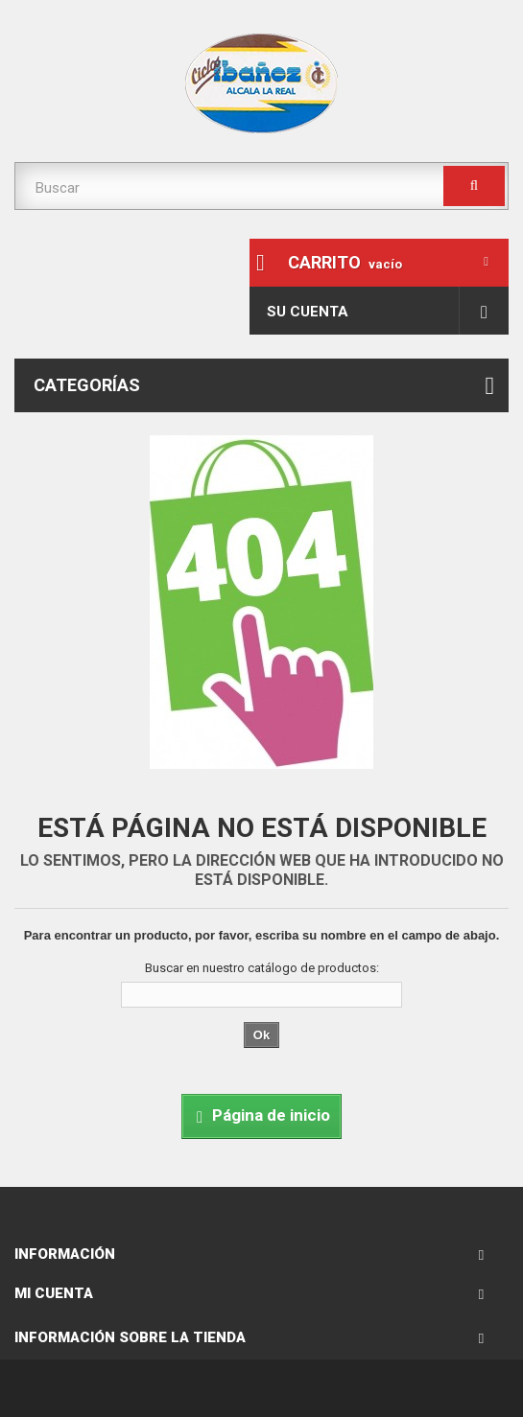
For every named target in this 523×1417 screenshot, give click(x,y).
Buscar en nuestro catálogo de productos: (262, 968)
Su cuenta (307, 311)
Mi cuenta (53, 1293)
